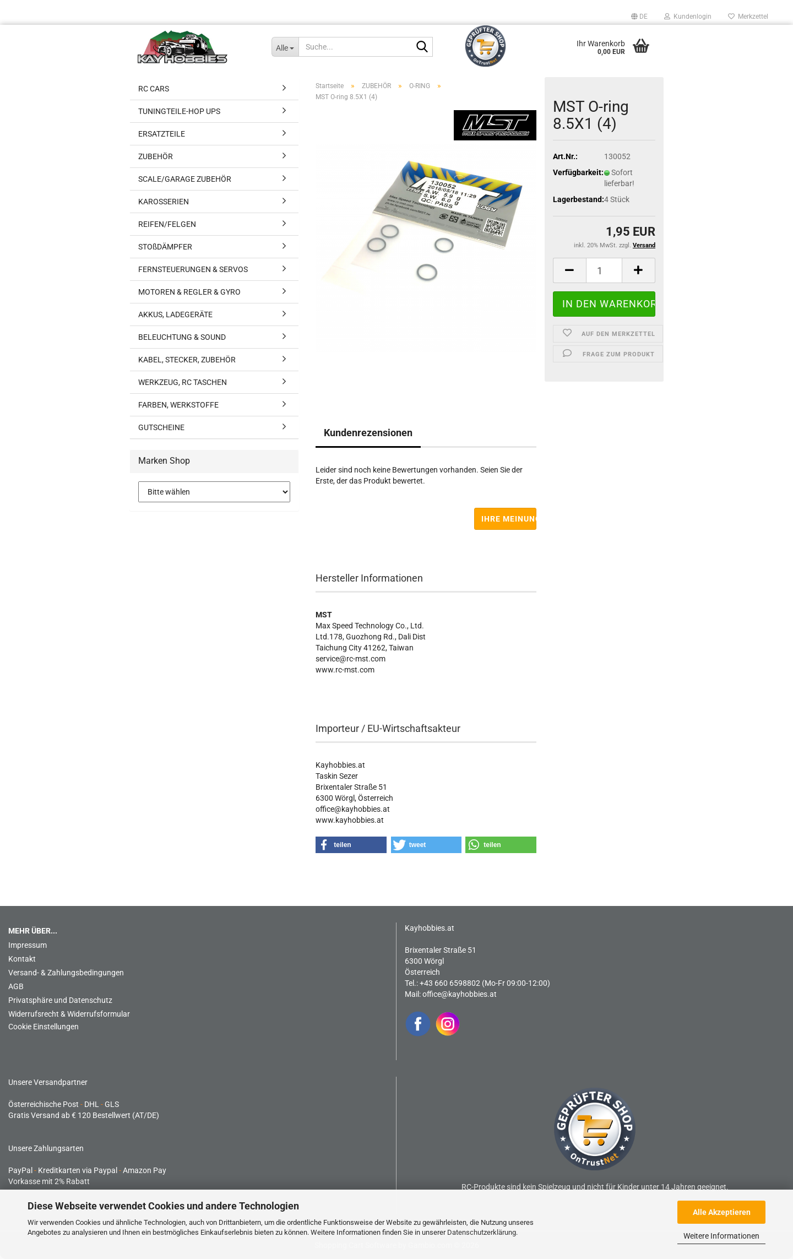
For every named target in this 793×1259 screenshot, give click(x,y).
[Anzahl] (604, 270)
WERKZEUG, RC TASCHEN (182, 382)
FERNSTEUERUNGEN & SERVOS (193, 269)
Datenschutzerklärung (481, 1232)
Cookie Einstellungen (43, 1026)
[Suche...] (284, 47)
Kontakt (22, 958)
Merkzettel (748, 16)
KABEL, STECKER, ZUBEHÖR (187, 359)
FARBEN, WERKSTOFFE (178, 404)
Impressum (27, 945)
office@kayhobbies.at (459, 994)
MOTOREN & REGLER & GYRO (189, 291)
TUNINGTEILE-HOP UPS (179, 111)
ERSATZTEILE (161, 133)
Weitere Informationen (721, 1235)
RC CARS (153, 88)
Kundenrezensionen (368, 432)
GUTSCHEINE (161, 427)
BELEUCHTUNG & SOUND (182, 337)
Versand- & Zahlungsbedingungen (66, 972)
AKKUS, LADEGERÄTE (175, 314)
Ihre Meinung (509, 518)
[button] (639, 16)
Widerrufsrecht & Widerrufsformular (69, 1014)
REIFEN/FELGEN (167, 224)
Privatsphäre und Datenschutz (60, 1000)
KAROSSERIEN (163, 201)
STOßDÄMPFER (165, 246)
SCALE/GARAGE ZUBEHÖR (184, 179)
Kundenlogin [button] (687, 16)
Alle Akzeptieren (722, 1212)
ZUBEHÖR (155, 156)
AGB (16, 986)
